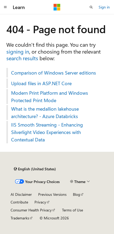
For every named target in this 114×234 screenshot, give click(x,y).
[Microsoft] (57, 7)
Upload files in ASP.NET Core (41, 83)
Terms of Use (72, 210)
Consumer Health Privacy (31, 210)
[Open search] (91, 7)
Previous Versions (52, 194)
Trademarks (20, 217)
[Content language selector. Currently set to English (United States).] (35, 169)
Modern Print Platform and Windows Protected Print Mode (49, 96)
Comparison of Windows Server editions (53, 73)
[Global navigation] (5, 7)
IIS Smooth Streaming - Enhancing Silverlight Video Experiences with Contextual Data (47, 132)
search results (22, 58)
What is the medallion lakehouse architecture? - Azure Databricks (45, 112)
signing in (17, 51)
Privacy (40, 202)
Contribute (19, 202)
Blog (76, 194)
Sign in (104, 7)
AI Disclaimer (21, 194)
